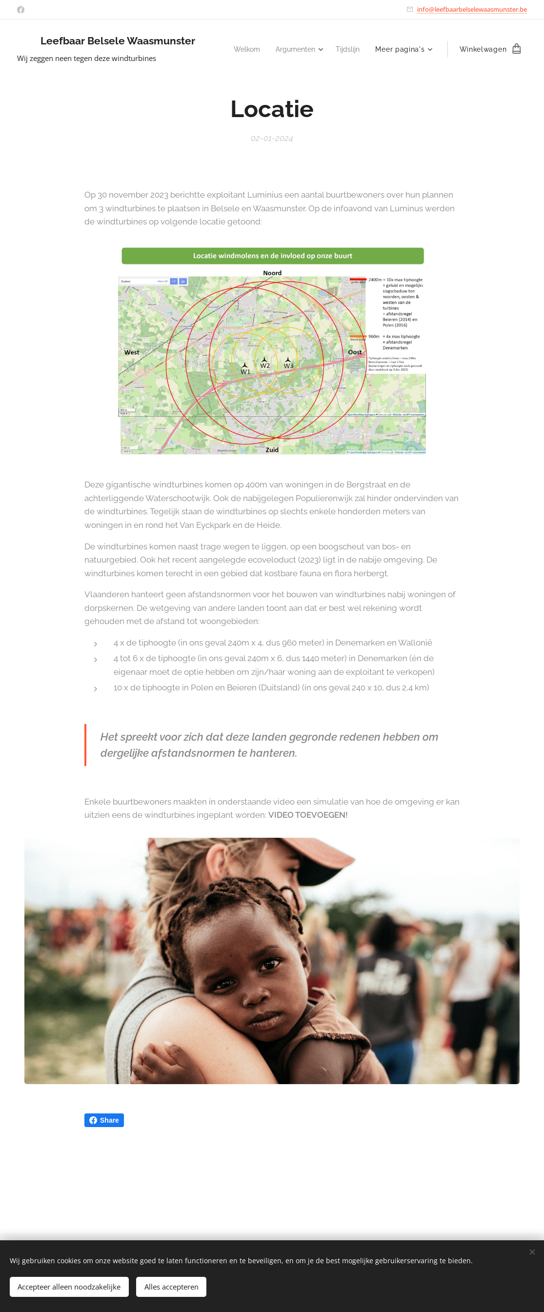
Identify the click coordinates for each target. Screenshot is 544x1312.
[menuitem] (242, 49)
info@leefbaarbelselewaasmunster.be (472, 9)
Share (104, 1120)
